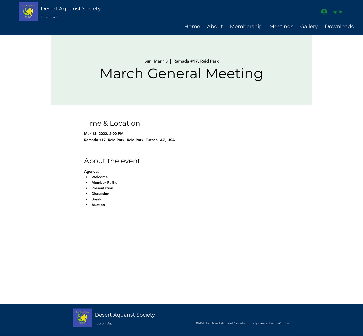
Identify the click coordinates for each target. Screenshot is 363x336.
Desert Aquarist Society (71, 9)
